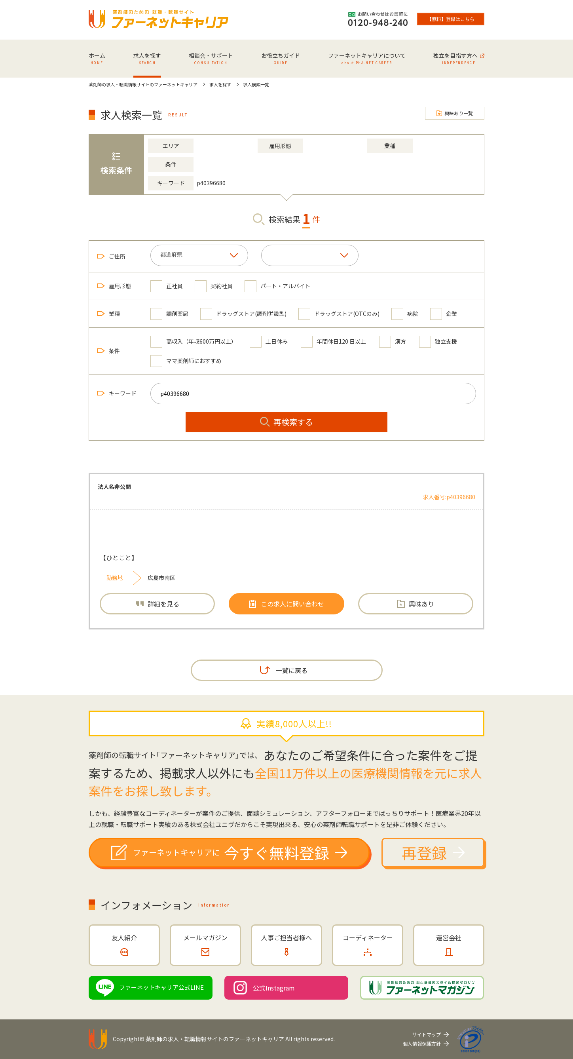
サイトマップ (426, 1034)
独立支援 (438, 341)
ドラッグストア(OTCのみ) (338, 313)
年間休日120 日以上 (333, 341)
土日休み (269, 341)
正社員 (166, 286)
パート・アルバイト (277, 286)
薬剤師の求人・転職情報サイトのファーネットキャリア (215, 1039)
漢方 (392, 341)
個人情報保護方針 (422, 1043)
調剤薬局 (169, 313)
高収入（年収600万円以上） (193, 341)
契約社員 (214, 286)
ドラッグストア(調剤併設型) (243, 313)
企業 (443, 313)
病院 (404, 313)
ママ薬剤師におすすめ (186, 361)
